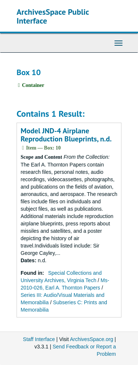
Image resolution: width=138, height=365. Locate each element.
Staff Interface (39, 339)
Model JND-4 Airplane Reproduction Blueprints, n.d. (66, 135)
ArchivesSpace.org (91, 339)
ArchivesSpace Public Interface (53, 16)
